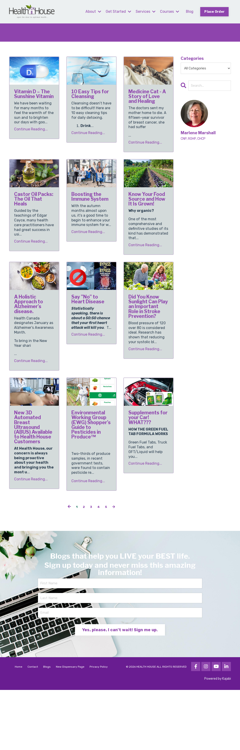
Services (145, 11)
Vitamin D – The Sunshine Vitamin (32, 102)
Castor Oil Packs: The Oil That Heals (31, 215)
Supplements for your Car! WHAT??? (148, 457)
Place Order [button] (214, 12)
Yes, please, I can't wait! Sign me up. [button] (120, 689)
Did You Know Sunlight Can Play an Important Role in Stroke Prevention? (148, 342)
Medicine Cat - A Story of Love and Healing (148, 102)
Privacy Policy (99, 726)
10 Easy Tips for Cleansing (90, 98)
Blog (189, 11)
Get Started (118, 11)
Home (18, 726)
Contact (33, 726)
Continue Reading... (31, 145)
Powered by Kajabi (217, 739)
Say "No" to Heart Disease (89, 326)
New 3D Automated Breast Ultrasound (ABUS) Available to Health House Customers (32, 476)
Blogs (47, 726)
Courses (169, 11)
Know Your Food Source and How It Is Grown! (148, 215)
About (93, 11)
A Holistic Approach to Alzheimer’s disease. (33, 329)
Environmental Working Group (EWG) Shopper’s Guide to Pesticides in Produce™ (91, 470)
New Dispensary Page (70, 726)
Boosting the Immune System (89, 212)
